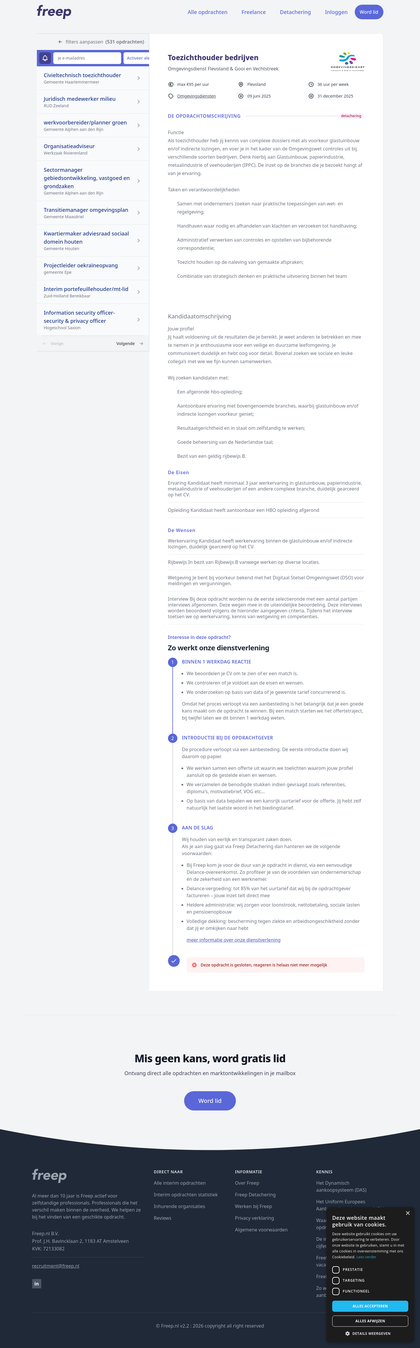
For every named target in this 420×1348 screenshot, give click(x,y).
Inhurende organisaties (179, 1206)
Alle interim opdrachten (180, 1183)
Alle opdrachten (207, 11)
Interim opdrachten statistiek (186, 1194)
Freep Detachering (255, 1194)
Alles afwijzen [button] (370, 1320)
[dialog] (370, 1274)
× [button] (407, 1213)
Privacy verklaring (254, 1218)
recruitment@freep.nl (55, 1266)
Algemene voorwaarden (261, 1229)
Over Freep (247, 1183)
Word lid (369, 12)
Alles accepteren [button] (370, 1306)
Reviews (163, 1218)
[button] (370, 1333)
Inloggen (336, 11)
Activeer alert (140, 58)
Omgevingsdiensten (196, 96)
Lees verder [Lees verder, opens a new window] (366, 1257)
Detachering (295, 11)
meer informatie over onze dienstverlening (234, 940)
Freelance (253, 11)
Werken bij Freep (253, 1206)
